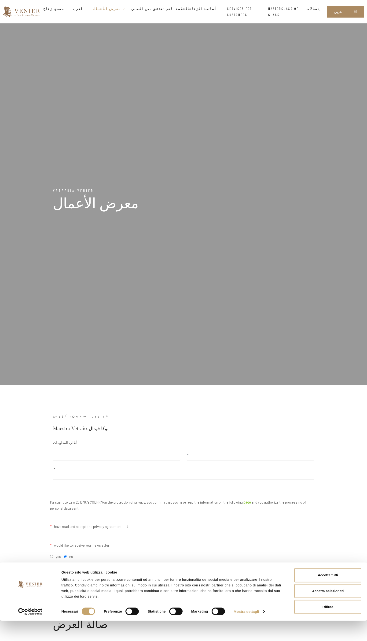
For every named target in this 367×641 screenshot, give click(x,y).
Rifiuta (328, 627)
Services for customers (239, 12)
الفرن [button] (80, 9)
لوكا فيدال (99, 428)
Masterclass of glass (283, 12)
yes (58, 556)
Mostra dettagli (246, 632)
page (247, 502)
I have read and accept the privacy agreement (86, 526)
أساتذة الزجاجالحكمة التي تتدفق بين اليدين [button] (176, 9)
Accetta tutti (328, 595)
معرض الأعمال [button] (109, 9)
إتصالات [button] (315, 9)
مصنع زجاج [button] (55, 9)
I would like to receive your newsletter (79, 545)
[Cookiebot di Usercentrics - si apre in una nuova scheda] (30, 631)
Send (183, 569)
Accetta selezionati (328, 611)
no (71, 556)
